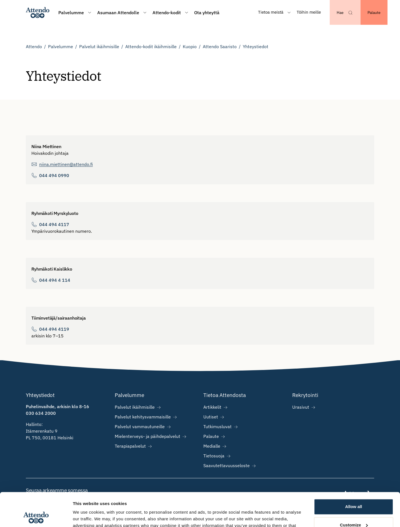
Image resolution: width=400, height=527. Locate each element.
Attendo (34, 46)
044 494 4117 (54, 224)
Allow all (353, 475)
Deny (354, 511)
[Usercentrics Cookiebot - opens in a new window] (36, 516)
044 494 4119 (54, 329)
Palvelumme (60, 46)
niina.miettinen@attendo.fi (66, 164)
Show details (86, 516)
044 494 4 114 (54, 280)
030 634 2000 (41, 413)
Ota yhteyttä (206, 12)
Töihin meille (309, 12)
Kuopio (190, 46)
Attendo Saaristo (220, 46)
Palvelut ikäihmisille (99, 46)
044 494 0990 (54, 175)
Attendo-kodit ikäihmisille (151, 46)
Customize (354, 493)
